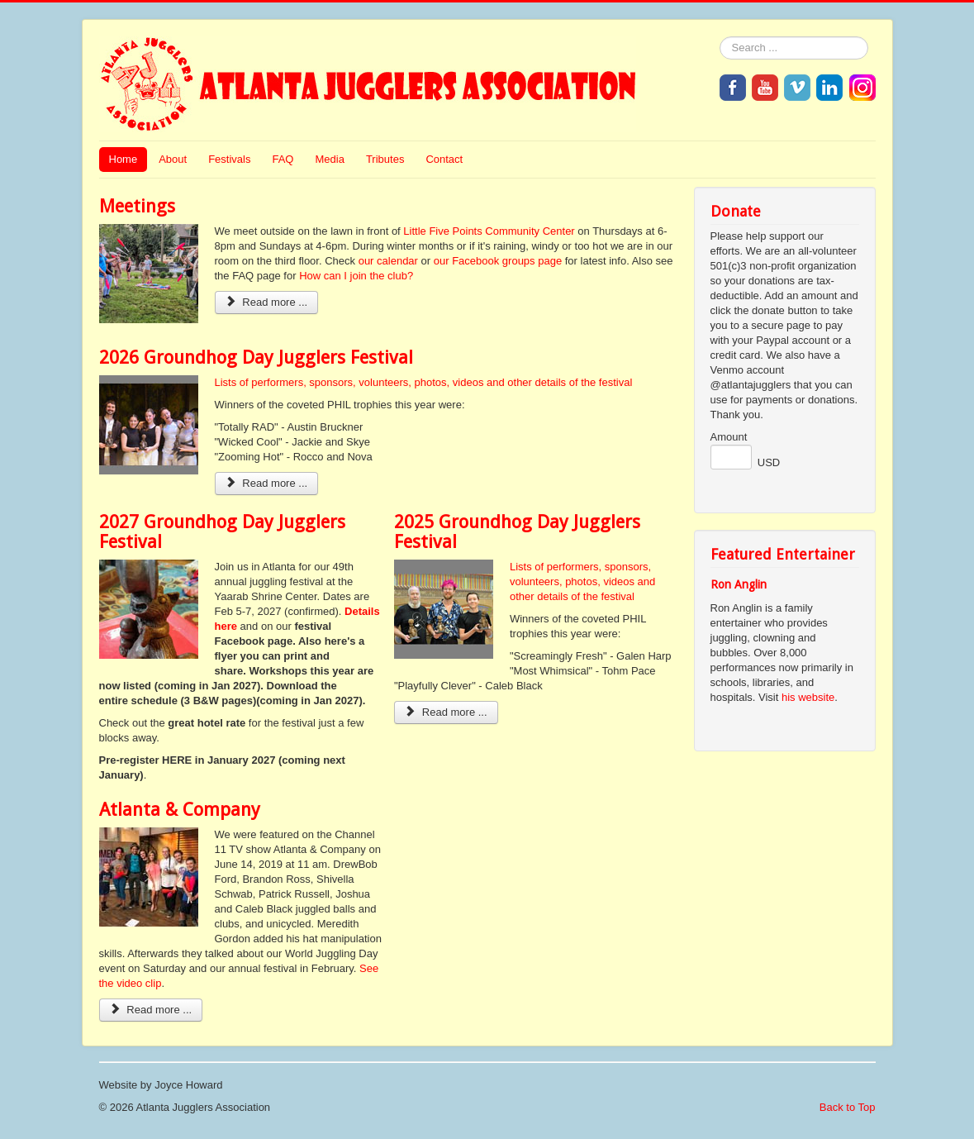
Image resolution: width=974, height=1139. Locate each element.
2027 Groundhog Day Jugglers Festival (222, 532)
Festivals (229, 159)
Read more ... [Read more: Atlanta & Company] (151, 1009)
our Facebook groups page (498, 261)
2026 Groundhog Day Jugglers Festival (256, 357)
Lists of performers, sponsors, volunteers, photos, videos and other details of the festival (424, 382)
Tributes (385, 159)
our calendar (388, 261)
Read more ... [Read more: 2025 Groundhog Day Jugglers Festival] (446, 712)
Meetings (137, 206)
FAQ (282, 159)
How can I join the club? (356, 275)
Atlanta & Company (179, 809)
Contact (444, 159)
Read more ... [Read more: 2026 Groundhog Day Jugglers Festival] (267, 483)
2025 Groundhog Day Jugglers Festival (517, 532)
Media (329, 159)
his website (808, 697)
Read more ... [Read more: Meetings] (267, 302)
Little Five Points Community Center (488, 231)
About (173, 159)
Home (123, 159)
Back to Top (848, 1107)
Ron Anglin (738, 584)
